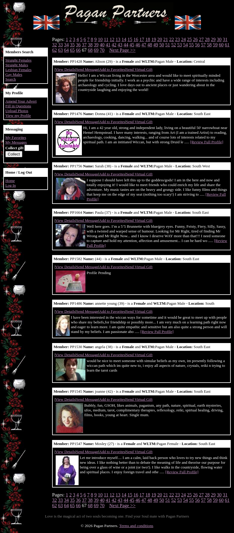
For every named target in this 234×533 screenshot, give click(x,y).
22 (171, 39)
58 (209, 44)
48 (149, 44)
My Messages (16, 142)
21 (165, 39)
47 (143, 44)
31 (225, 39)
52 (173, 44)
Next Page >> (122, 50)
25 (189, 39)
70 (102, 50)
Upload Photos (16, 111)
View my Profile (18, 115)
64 (66, 50)
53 (179, 44)
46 (137, 44)
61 (227, 44)
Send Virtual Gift (139, 69)
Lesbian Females (18, 69)
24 (183, 39)
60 (221, 44)
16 (135, 39)
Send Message (87, 69)
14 (123, 39)
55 (191, 44)
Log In (10, 185)
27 (201, 39)
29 (213, 39)
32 (54, 44)
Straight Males (16, 65)
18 (147, 39)
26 (195, 39)
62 (54, 50)
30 (219, 39)
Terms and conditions (136, 525)
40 (102, 44)
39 (96, 44)
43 (120, 44)
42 (114, 44)
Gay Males (13, 74)
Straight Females (18, 60)
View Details (65, 69)
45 (132, 44)
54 (185, 44)
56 (197, 44)
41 (108, 44)
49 (155, 44)
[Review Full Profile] (206, 142)
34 (66, 44)
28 (207, 39)
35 (72, 44)
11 (106, 39)
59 (215, 44)
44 (126, 44)
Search (10, 79)
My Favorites (15, 137)
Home (10, 180)
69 (96, 50)
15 (129, 39)
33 (60, 44)
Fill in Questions (18, 106)
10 (100, 39)
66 (78, 50)
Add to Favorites (112, 69)
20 (159, 39)
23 (177, 39)
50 (161, 44)
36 (78, 44)
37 (84, 44)
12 (112, 39)
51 (167, 44)
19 (153, 39)
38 (90, 44)
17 (141, 39)
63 (60, 50)
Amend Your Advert (21, 101)
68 (90, 50)
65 (72, 50)
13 (118, 39)
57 (203, 44)
